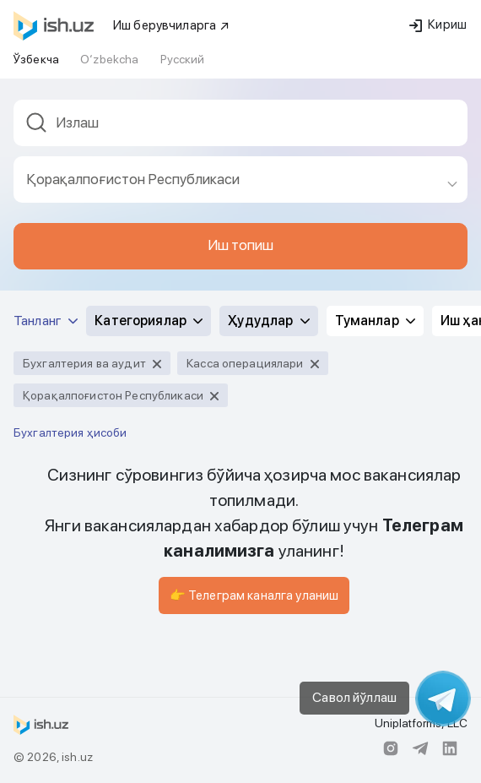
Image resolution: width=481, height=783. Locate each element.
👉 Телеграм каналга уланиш (254, 595)
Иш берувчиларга (171, 25)
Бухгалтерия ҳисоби (70, 432)
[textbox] (240, 123)
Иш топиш (240, 245)
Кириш (438, 24)
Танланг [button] (46, 321)
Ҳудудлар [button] (268, 321)
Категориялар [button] (149, 321)
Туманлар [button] (375, 321)
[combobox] (240, 128)
